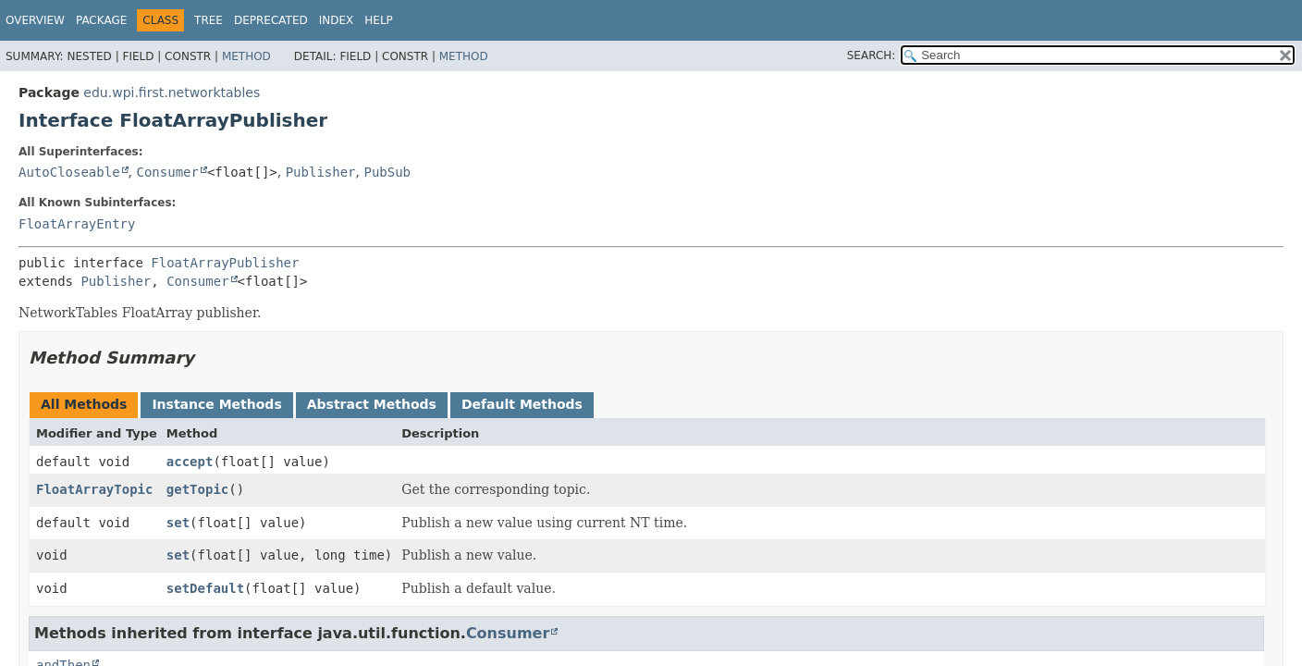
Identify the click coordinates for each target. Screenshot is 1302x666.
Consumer (167, 172)
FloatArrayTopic (94, 489)
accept (190, 461)
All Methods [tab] (84, 404)
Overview (35, 20)
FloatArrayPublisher (225, 262)
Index (336, 20)
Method (246, 56)
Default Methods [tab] (522, 404)
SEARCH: (871, 55)
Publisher (321, 172)
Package (101, 20)
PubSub (387, 172)
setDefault (205, 588)
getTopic (197, 489)
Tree (208, 20)
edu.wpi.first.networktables (171, 92)
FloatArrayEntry (76, 223)
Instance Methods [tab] (216, 404)
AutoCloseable (69, 172)
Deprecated (271, 20)
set (178, 522)
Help (378, 20)
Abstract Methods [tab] (371, 404)
